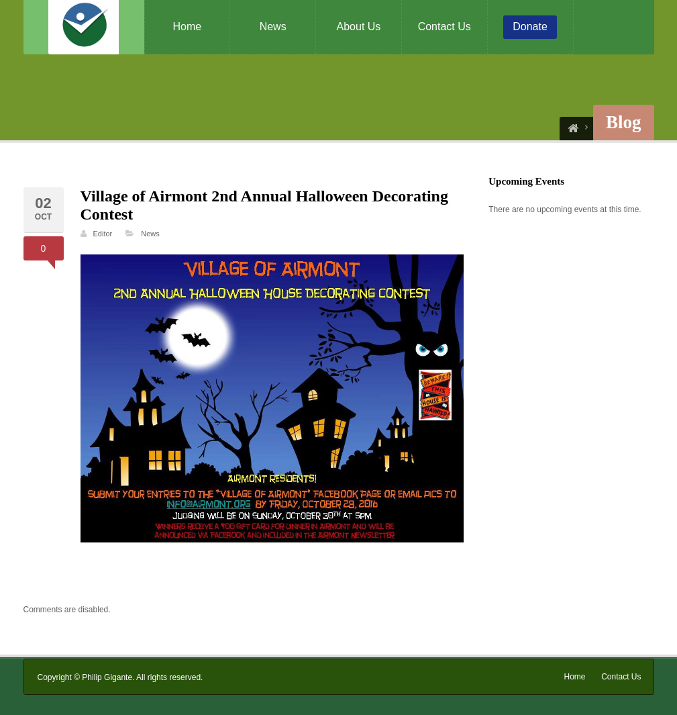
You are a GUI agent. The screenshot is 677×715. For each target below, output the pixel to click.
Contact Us (444, 26)
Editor (103, 234)
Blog (623, 122)
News (273, 26)
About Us (359, 26)
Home (187, 26)
